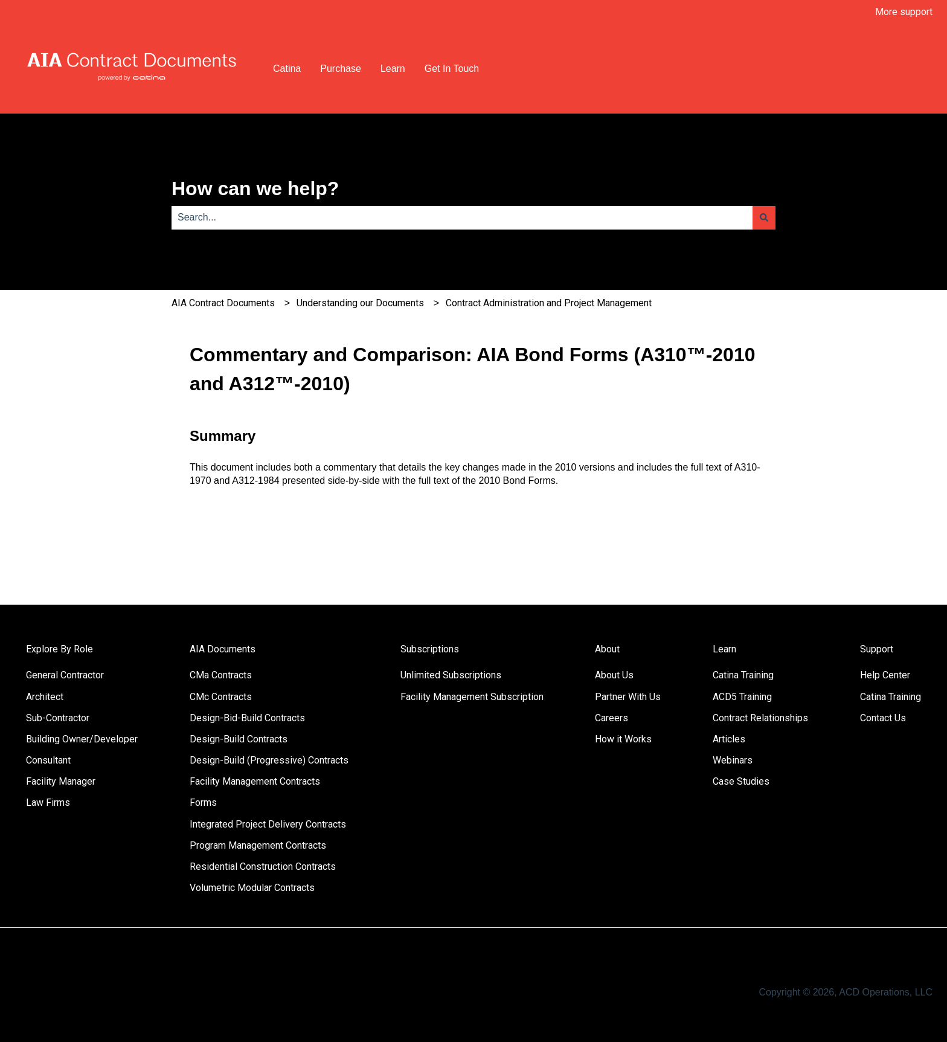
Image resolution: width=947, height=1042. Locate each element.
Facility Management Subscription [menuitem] (472, 697)
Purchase (340, 68)
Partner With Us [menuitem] (628, 697)
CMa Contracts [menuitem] (221, 675)
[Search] (764, 217)
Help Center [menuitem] (885, 675)
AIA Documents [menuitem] (222, 649)
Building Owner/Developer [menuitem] (82, 739)
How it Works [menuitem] (623, 739)
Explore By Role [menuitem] (59, 649)
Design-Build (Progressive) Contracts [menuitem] (269, 760)
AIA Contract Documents (223, 303)
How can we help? (255, 188)
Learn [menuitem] (724, 649)
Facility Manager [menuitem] (60, 781)
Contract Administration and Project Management (549, 303)
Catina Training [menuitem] (743, 675)
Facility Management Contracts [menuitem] (255, 781)
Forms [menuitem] (203, 802)
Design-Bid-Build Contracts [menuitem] (247, 718)
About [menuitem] (607, 649)
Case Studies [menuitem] (741, 781)
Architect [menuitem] (44, 697)
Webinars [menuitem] (733, 760)
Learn (392, 68)
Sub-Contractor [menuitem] (57, 718)
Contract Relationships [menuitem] (760, 718)
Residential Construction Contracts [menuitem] (263, 866)
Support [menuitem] (876, 649)
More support (904, 12)
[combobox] (462, 217)
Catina (287, 68)
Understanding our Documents (360, 303)
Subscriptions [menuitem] (429, 649)
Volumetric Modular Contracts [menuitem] (252, 887)
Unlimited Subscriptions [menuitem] (450, 675)
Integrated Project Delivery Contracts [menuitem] (268, 824)
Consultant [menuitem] (48, 760)
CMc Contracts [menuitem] (221, 697)
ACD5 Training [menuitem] (742, 697)
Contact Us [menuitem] (883, 718)
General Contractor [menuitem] (65, 675)
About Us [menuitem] (614, 675)
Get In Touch (452, 68)
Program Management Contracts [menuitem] (258, 845)
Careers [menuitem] (611, 718)
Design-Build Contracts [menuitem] (238, 739)
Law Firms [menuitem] (48, 802)
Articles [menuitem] (729, 739)
